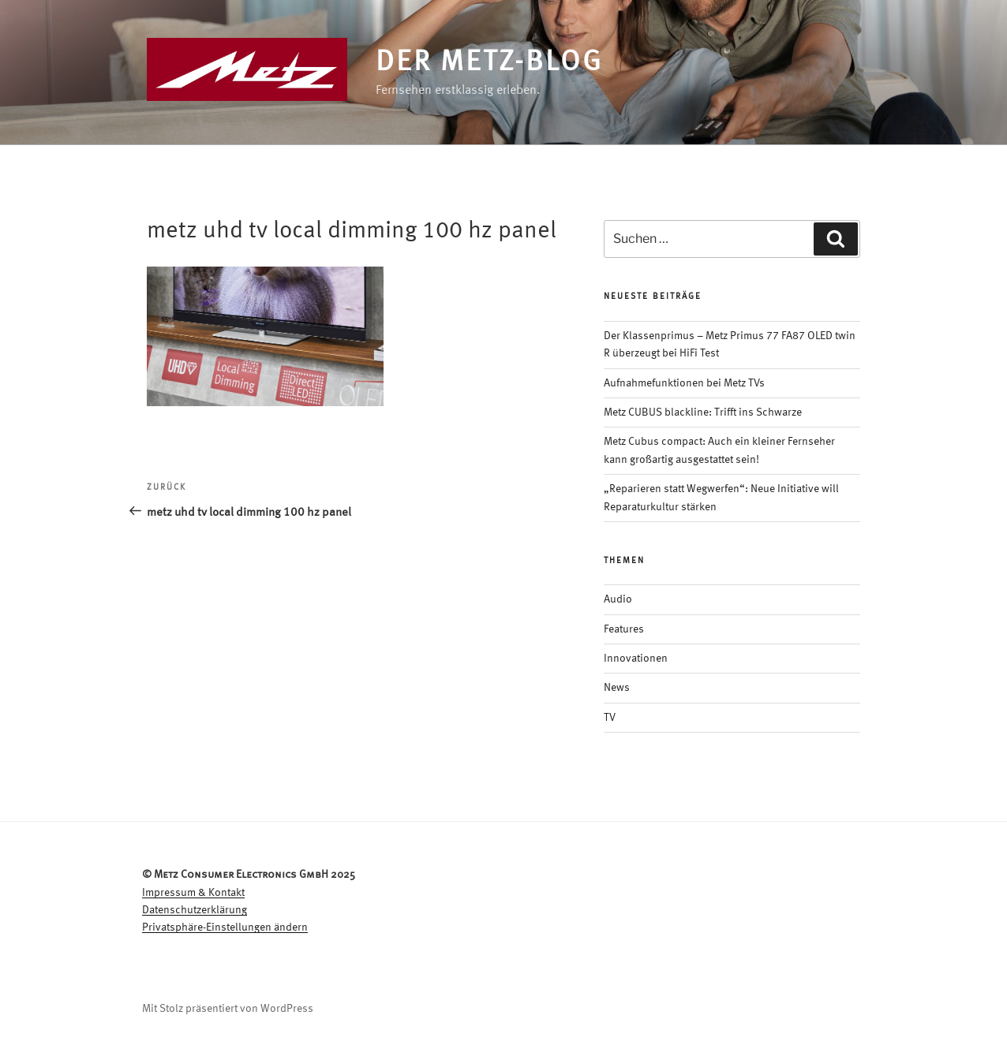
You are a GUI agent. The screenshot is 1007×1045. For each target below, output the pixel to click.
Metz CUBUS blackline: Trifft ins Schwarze (703, 412)
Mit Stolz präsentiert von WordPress (227, 1008)
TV (610, 717)
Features (624, 629)
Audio (618, 599)
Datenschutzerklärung (194, 910)
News (617, 687)
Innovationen (636, 658)
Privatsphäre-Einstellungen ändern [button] (225, 927)
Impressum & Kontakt (193, 892)
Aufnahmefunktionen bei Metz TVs (684, 383)
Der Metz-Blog (489, 63)
